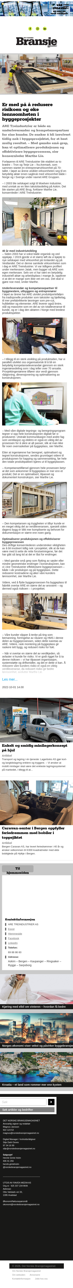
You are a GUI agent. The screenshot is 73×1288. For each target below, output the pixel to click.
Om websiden (18, 1275)
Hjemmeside (15, 933)
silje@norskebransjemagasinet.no (19, 1148)
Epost (11, 929)
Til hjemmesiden (18, 869)
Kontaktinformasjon (21, 1279)
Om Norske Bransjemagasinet (26, 1271)
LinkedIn (13, 943)
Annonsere (35, 1275)
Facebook (13, 938)
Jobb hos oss (41, 1279)
